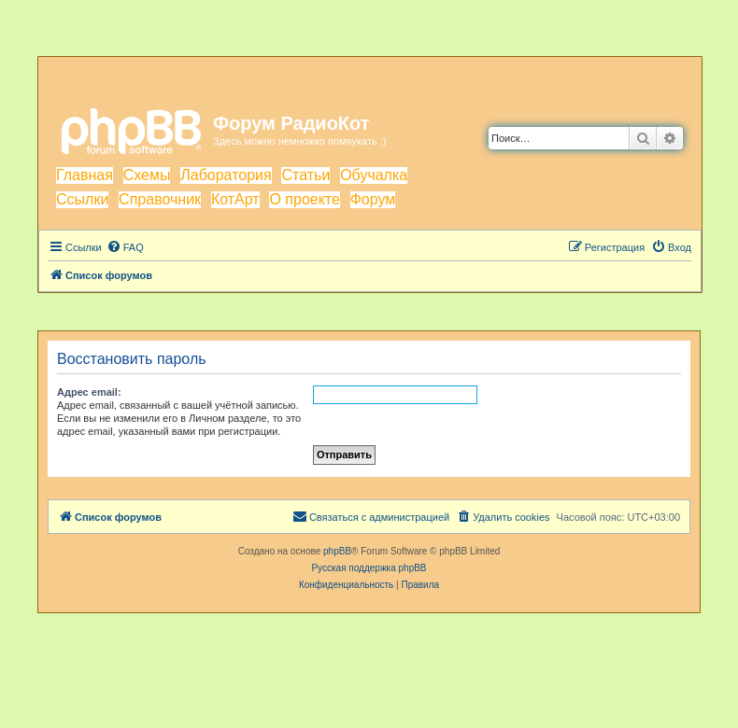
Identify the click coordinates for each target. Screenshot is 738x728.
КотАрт (235, 199)
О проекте (304, 199)
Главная (84, 175)
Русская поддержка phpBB (368, 568)
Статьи (305, 175)
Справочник (160, 199)
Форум (373, 199)
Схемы (147, 175)
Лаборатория (225, 175)
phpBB (337, 551)
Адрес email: (89, 392)
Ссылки (82, 199)
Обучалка (373, 175)
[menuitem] (125, 247)
